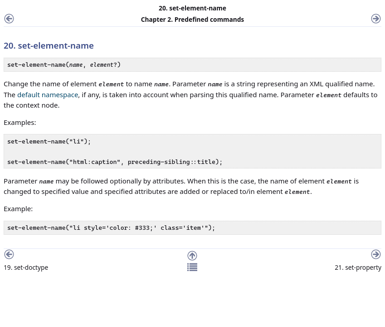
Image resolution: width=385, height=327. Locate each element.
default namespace (47, 94)
